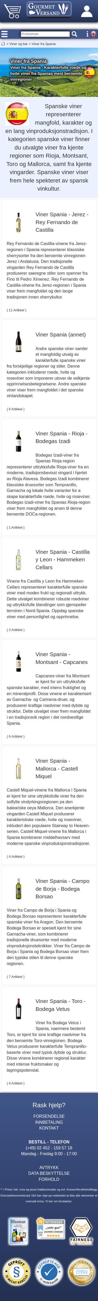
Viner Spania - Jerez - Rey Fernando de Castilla (62, 222)
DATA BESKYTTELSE (49, 1173)
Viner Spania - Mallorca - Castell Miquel (57, 768)
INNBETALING (49, 1122)
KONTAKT (49, 1128)
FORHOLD (49, 1179)
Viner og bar (18, 44)
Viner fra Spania (44, 44)
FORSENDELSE (49, 1116)
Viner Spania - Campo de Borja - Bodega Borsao (62, 888)
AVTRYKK (49, 1167)
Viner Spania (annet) (61, 334)
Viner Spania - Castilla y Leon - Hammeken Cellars (63, 559)
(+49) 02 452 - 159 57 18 (49, 1147)
